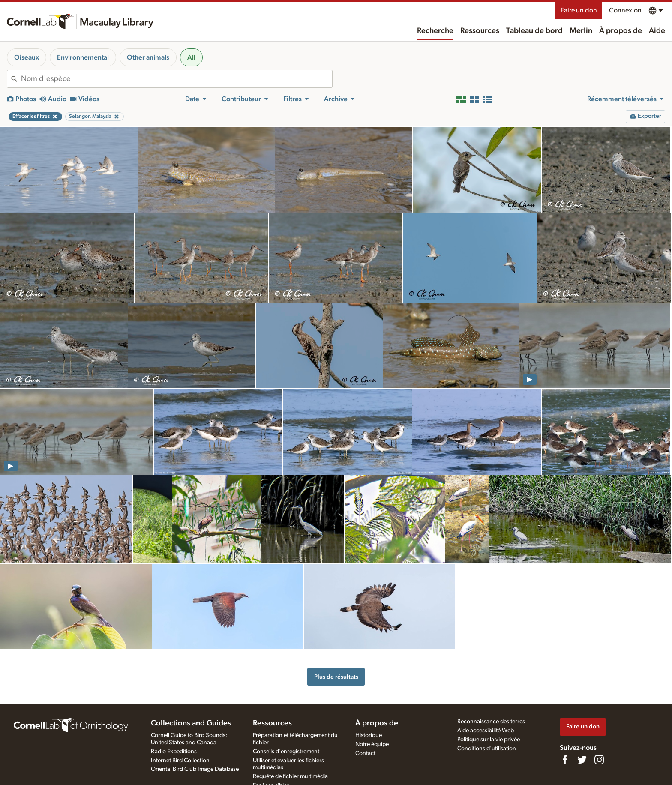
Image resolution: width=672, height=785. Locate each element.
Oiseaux (26, 57)
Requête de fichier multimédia (290, 776)
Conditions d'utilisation (486, 749)
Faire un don (579, 10)
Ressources (479, 31)
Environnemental (83, 57)
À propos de (620, 31)
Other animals (148, 57)
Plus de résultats (336, 677)
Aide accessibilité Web (485, 731)
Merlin (581, 31)
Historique (368, 735)
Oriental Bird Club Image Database (195, 769)
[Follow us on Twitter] (582, 760)
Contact (365, 753)
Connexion (625, 10)
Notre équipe (372, 744)
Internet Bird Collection (180, 761)
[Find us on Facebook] (565, 760)
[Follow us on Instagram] (599, 760)
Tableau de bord (534, 31)
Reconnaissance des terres (491, 722)
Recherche (435, 31)
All (191, 57)
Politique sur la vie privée (488, 740)
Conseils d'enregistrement (286, 752)
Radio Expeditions (174, 752)
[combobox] (176, 78)
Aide (657, 31)
